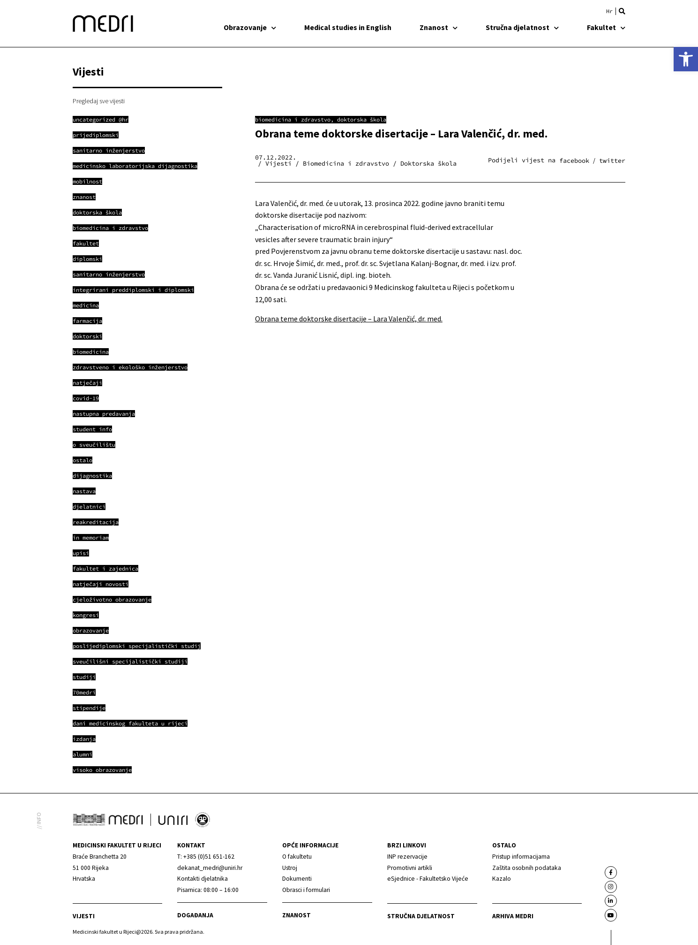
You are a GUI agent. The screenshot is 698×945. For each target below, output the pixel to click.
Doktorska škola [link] (361, 119)
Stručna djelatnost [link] (522, 27)
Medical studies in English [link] (347, 27)
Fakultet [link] (606, 27)
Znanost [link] (439, 27)
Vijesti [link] (84, 916)
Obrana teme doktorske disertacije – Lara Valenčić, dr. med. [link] (349, 318)
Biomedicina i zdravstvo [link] (292, 119)
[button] (622, 11)
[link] (686, 59)
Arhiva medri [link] (512, 916)
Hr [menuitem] (609, 11)
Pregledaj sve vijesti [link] (99, 101)
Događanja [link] (195, 915)
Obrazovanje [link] (250, 27)
